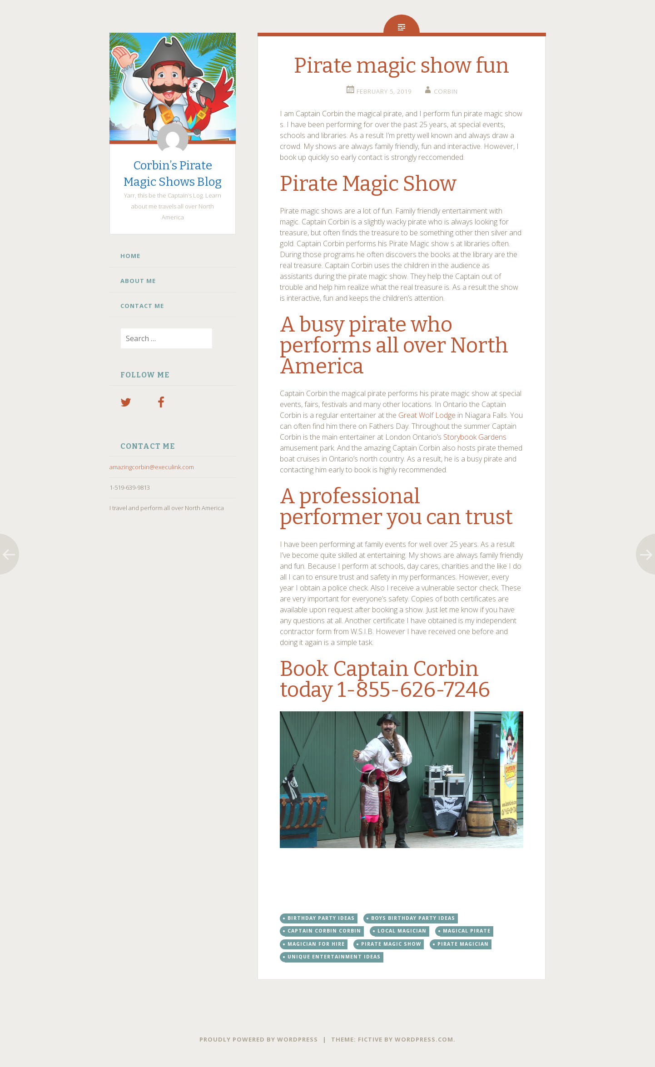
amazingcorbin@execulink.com (151, 467)
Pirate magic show (391, 944)
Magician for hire (316, 944)
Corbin (446, 91)
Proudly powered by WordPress (258, 1039)
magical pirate (467, 931)
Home (130, 256)
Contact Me (142, 306)
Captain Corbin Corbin (324, 931)
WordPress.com (424, 1039)
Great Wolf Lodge (427, 415)
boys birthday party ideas (413, 918)
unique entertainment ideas (334, 956)
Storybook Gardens (474, 437)
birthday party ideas (321, 918)
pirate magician (463, 944)
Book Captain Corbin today (379, 679)
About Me (138, 281)
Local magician (402, 931)
